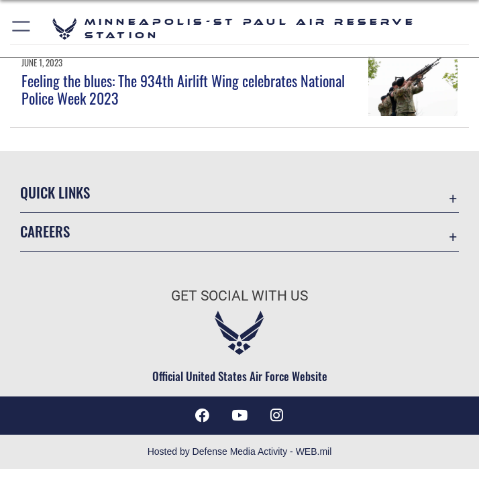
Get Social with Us (239, 296)
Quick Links (55, 192)
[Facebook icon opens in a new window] (202, 415)
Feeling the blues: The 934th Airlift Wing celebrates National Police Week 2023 (183, 89)
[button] (22, 28)
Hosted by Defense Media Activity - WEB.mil (240, 451)
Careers (45, 231)
